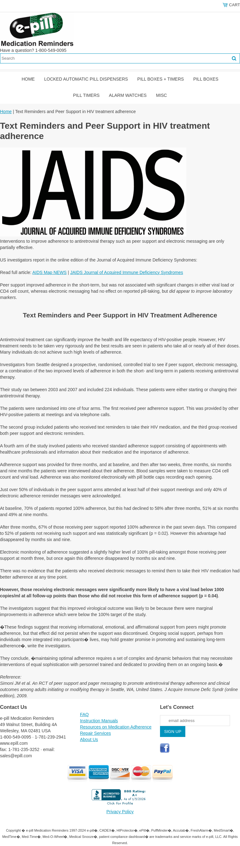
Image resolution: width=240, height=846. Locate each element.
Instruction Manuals (99, 720)
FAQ (84, 714)
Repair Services (95, 733)
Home (28, 79)
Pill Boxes (205, 79)
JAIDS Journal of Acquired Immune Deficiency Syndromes (126, 272)
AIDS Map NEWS (49, 272)
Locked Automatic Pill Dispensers (86, 79)
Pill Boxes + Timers (160, 79)
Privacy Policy (119, 811)
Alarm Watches (128, 95)
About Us (89, 739)
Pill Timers (86, 95)
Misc (161, 95)
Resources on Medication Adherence (116, 726)
